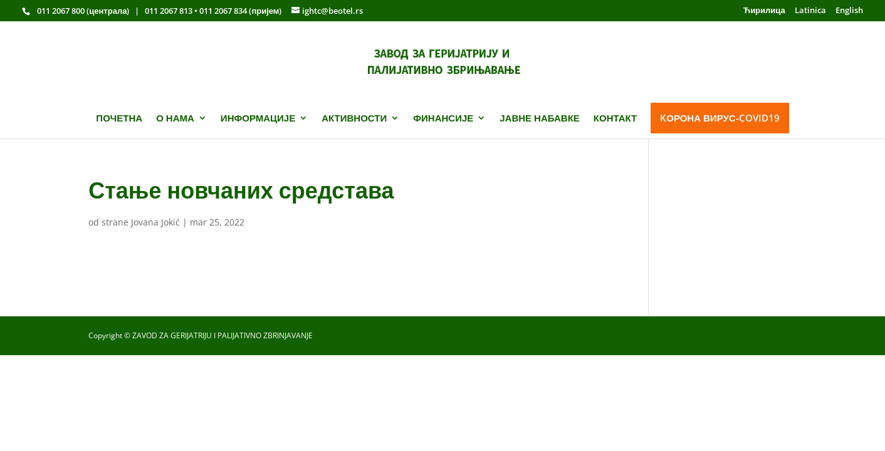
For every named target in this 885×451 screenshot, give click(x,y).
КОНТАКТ (615, 118)
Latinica (810, 11)
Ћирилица (764, 11)
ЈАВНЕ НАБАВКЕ (540, 118)
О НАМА (175, 118)
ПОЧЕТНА (119, 118)
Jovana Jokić (155, 222)
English (849, 11)
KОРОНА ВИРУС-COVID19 (719, 117)
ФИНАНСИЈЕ (443, 118)
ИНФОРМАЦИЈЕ (258, 118)
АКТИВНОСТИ (354, 118)
